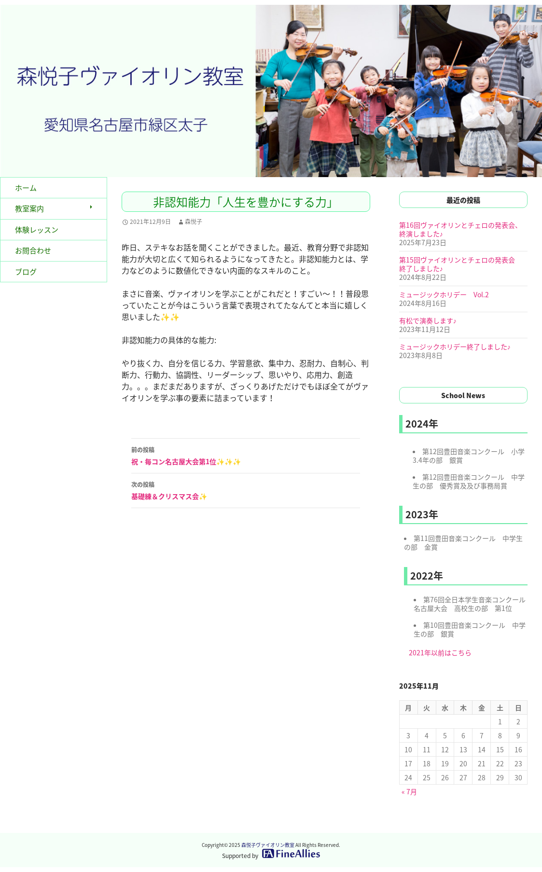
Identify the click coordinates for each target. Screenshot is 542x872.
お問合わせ (33, 250)
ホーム (26, 187)
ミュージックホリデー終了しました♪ (455, 346)
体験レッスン (36, 229)
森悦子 (193, 221)
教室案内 (29, 208)
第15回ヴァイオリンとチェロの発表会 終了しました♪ (460, 264)
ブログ (26, 271)
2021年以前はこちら (440, 652)
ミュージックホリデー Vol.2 (444, 294)
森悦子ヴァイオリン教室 (267, 844)
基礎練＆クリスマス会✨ (245, 490)
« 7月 (409, 791)
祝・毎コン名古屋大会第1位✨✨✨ (245, 455)
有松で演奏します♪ (428, 320)
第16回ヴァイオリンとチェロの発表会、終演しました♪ (460, 229)
